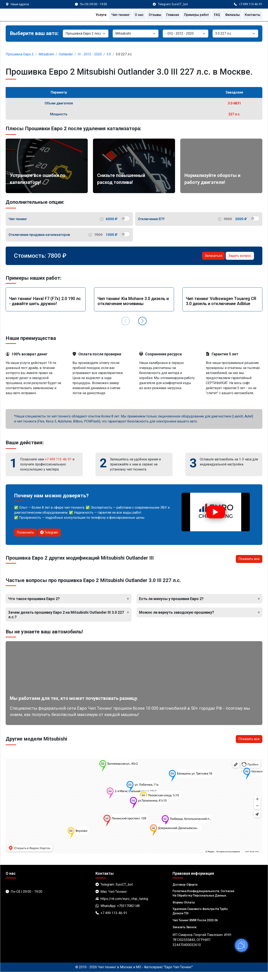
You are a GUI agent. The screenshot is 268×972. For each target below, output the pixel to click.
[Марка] (135, 34)
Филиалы (231, 15)
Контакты (252, 15)
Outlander (66, 54)
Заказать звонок (185, 927)
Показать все (249, 559)
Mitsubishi (46, 54)
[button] (142, 321)
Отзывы (153, 15)
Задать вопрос (239, 256)
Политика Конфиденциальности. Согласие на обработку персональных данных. (203, 893)
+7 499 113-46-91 (58, 459)
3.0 (109, 54)
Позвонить (25, 532)
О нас (137, 15)
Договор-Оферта (185, 884)
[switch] (125, 218)
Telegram (49, 532)
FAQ (216, 15)
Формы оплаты (184, 902)
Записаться (213, 256)
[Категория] (85, 34)
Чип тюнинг (119, 15)
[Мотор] (235, 34)
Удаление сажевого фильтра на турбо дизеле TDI (200, 911)
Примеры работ (195, 15)
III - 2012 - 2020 (90, 54)
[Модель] (185, 34)
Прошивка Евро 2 (20, 54)
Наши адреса (20, 4)
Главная (171, 15)
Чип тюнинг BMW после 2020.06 (195, 920)
